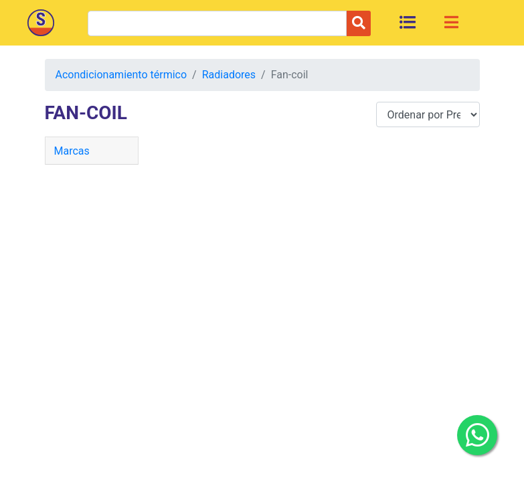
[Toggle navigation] (451, 22)
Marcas (72, 151)
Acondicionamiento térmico (121, 74)
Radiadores (229, 74)
